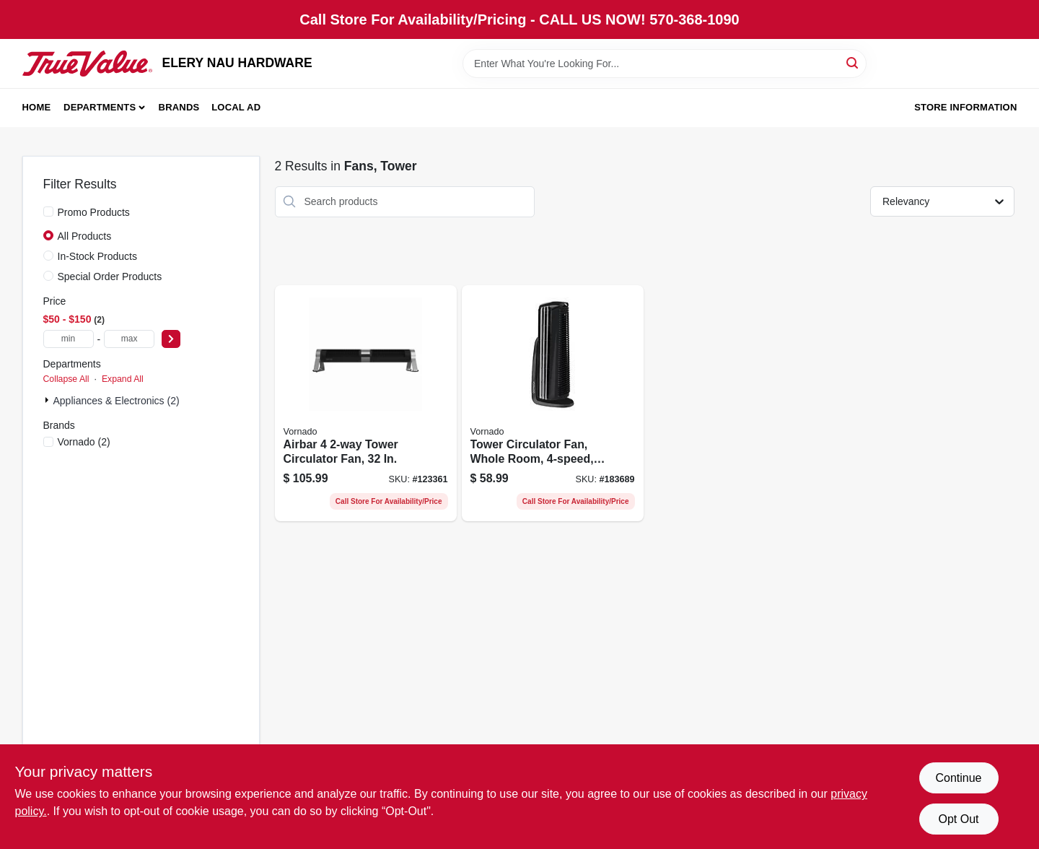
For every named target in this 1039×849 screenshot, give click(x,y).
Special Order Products (110, 276)
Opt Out (958, 819)
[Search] (853, 62)
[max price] (129, 339)
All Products (85, 236)
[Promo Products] (48, 211)
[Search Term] (664, 63)
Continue (958, 778)
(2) (84, 442)
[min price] (68, 339)
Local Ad (235, 107)
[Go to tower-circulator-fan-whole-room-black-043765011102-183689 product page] (553, 403)
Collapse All (66, 379)
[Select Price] (171, 339)
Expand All (123, 379)
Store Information (965, 107)
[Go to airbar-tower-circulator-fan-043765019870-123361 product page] (366, 403)
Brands (179, 107)
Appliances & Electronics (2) (116, 400)
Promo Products (94, 212)
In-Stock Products (98, 256)
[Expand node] (48, 400)
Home (36, 107)
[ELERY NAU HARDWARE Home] (87, 64)
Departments (99, 107)
